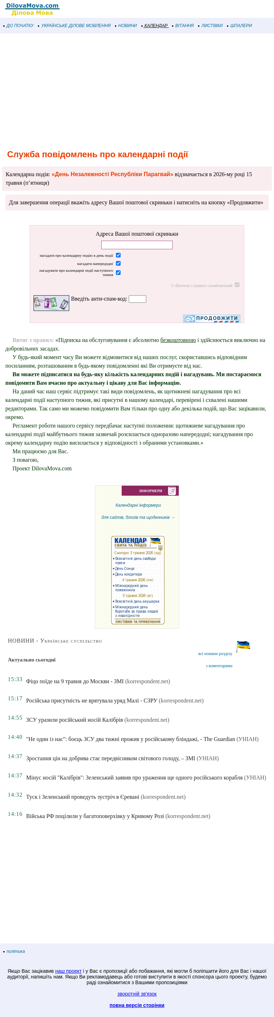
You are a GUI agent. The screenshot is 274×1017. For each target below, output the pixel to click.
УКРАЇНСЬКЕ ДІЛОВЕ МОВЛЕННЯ (74, 25)
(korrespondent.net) (147, 681)
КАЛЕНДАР (155, 25)
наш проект (68, 971)
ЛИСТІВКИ (210, 25)
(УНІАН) (248, 739)
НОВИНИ (126, 25)
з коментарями (219, 665)
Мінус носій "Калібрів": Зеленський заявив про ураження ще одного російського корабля (134, 778)
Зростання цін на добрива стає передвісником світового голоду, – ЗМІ (110, 758)
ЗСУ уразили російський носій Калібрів (74, 720)
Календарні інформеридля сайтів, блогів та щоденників (138, 564)
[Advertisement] (137, 90)
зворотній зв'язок (137, 994)
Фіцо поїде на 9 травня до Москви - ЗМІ (75, 681)
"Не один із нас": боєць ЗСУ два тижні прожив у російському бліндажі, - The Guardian (130, 739)
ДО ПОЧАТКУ (18, 25)
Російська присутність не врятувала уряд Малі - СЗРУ (91, 700)
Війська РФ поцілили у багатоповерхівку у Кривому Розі (95, 816)
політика (14, 951)
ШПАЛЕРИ (239, 25)
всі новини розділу (215, 653)
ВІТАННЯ (183, 25)
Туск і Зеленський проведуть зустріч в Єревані (82, 797)
